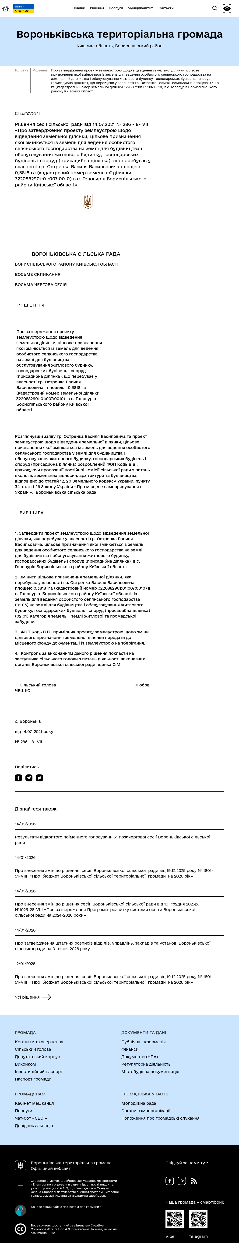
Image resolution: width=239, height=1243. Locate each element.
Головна (21, 70)
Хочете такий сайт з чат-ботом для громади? (66, 1206)
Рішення (40, 70)
